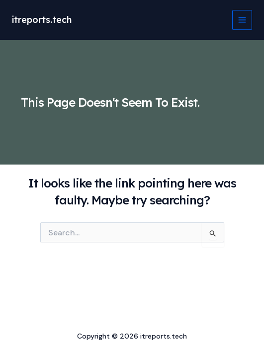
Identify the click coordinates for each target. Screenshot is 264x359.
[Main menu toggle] (242, 20)
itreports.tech (42, 19)
